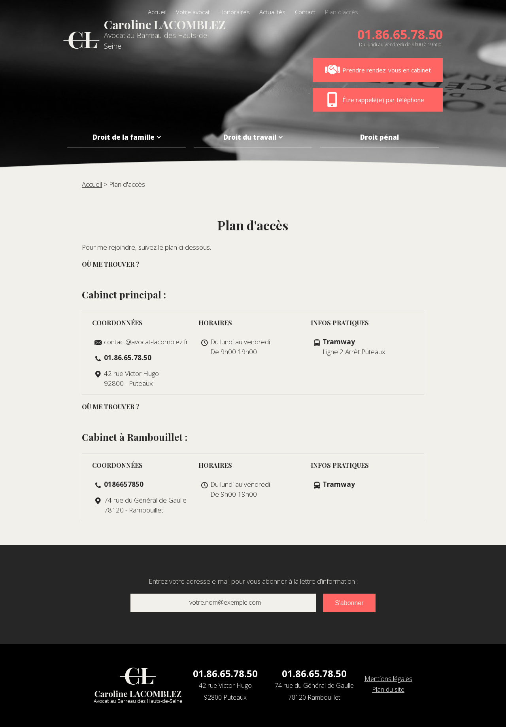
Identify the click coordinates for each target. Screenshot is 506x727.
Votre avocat (193, 12)
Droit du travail (249, 137)
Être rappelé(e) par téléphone (374, 100)
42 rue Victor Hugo (225, 692)
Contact (305, 12)
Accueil (157, 12)
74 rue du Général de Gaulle (314, 692)
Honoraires (234, 12)
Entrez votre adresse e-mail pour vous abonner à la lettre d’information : (253, 581)
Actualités (272, 12)
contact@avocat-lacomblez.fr (146, 341)
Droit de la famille (124, 137)
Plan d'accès (341, 12)
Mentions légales (388, 678)
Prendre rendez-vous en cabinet (378, 70)
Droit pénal (379, 137)
